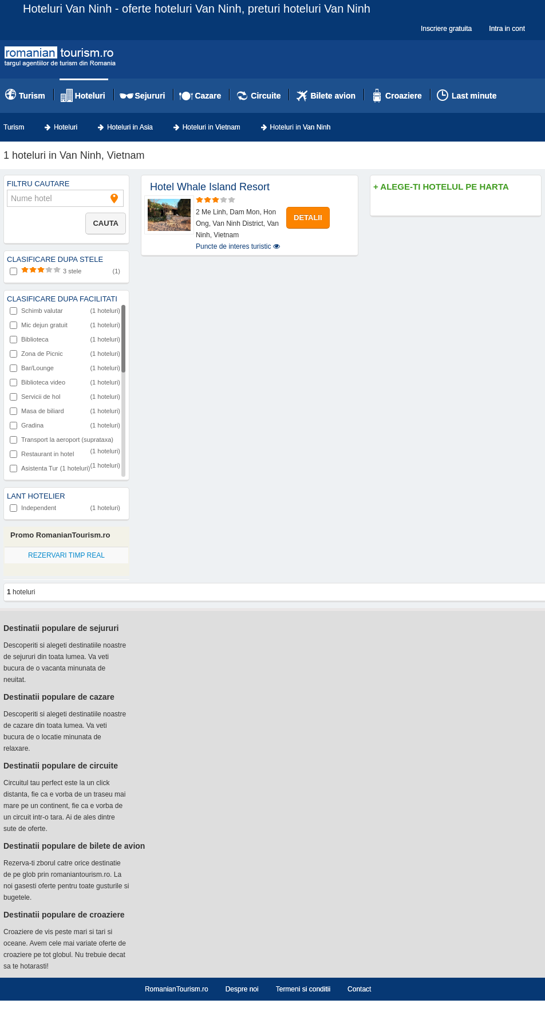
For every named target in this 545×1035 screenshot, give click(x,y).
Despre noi (242, 989)
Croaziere (403, 95)
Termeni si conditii (303, 989)
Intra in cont (507, 29)
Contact (359, 989)
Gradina (65, 425)
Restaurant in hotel (65, 455)
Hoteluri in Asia (130, 127)
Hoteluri (90, 95)
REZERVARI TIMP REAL (66, 555)
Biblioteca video (65, 382)
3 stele (65, 271)
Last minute (474, 95)
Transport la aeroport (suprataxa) (65, 440)
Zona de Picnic (65, 353)
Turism (32, 95)
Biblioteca (65, 339)
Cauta (106, 223)
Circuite (266, 95)
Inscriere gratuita (446, 29)
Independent (65, 507)
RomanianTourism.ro (176, 989)
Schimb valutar (65, 310)
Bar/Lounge (65, 368)
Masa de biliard (65, 411)
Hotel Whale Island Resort (210, 187)
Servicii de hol (65, 396)
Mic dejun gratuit (65, 325)
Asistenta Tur (50, 468)
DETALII (308, 217)
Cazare (208, 95)
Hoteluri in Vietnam (211, 127)
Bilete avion (333, 95)
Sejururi (150, 95)
